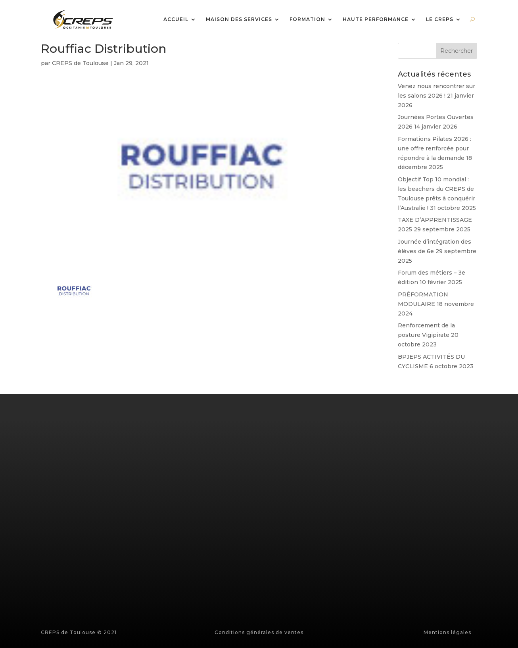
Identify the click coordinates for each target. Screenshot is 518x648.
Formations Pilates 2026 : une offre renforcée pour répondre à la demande (434, 148)
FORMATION (307, 19)
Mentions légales (447, 632)
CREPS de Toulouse (80, 63)
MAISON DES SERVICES (239, 19)
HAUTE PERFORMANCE (376, 19)
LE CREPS (439, 19)
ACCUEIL (175, 19)
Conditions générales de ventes (259, 632)
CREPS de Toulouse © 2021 (79, 632)
